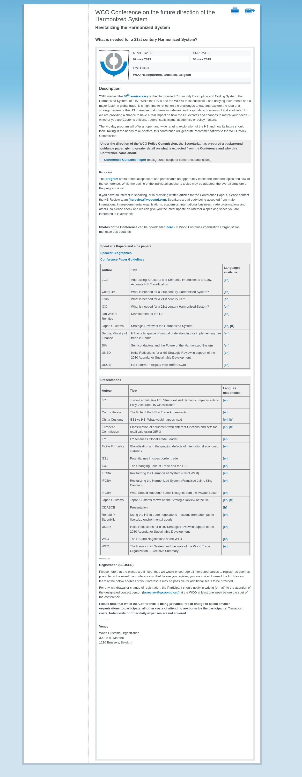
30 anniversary (136, 96)
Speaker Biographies (116, 253)
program (111, 179)
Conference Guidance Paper (125, 160)
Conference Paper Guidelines (122, 259)
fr (232, 326)
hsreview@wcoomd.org (147, 199)
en (226, 280)
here (169, 227)
